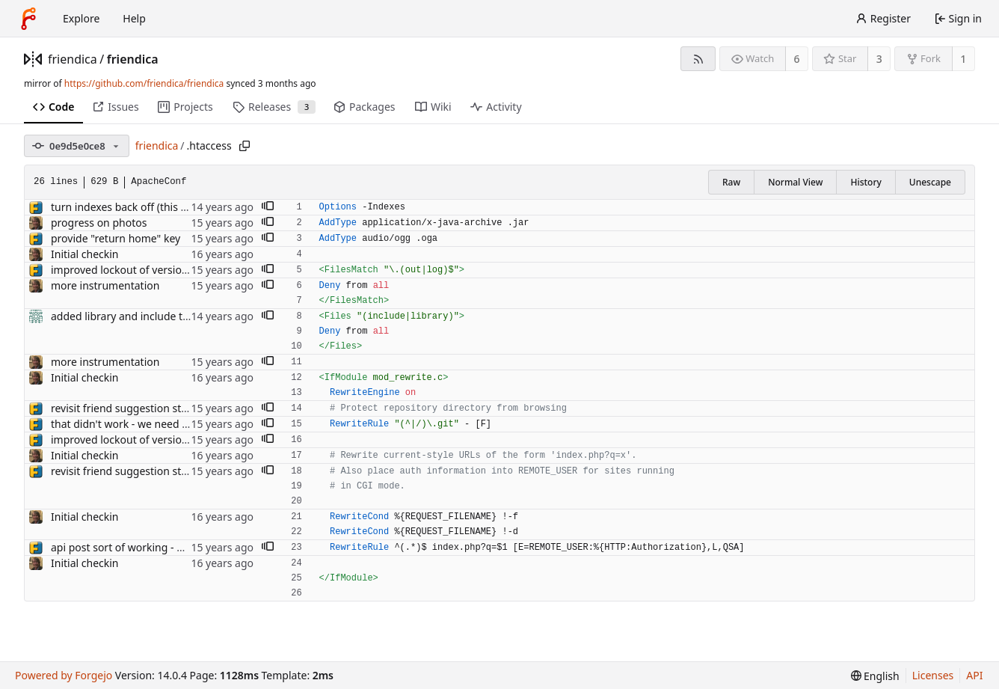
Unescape (930, 182)
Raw (731, 182)
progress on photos (99, 222)
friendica (72, 59)
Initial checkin (85, 254)
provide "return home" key (115, 238)
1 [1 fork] (963, 59)
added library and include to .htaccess (143, 316)
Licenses (933, 675)
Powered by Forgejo (63, 675)
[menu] (875, 676)
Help (134, 18)
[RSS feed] (698, 58)
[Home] (28, 18)
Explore (81, 18)
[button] (268, 207)
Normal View (795, 182)
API (974, 675)
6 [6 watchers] (797, 59)
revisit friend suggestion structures (136, 408)
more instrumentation (105, 285)
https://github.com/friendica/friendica (144, 83)
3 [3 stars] (879, 59)
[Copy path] (244, 145)
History (865, 182)
